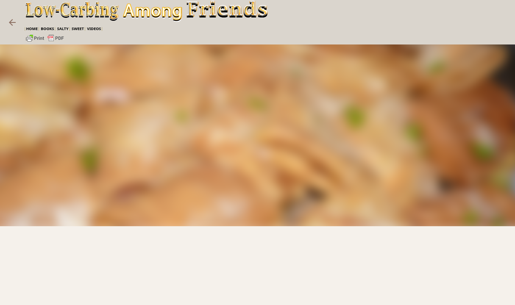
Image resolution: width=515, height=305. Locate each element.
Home (32, 28)
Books (47, 28)
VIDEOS (94, 28)
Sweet (78, 28)
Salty (63, 28)
